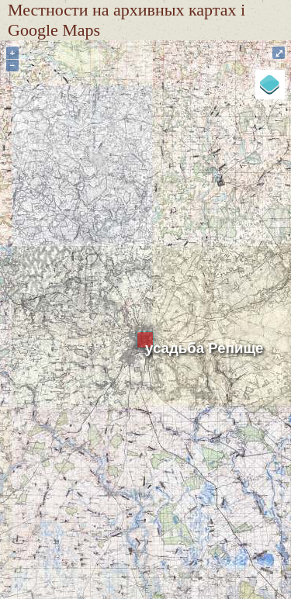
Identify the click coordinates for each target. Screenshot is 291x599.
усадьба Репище (204, 348)
